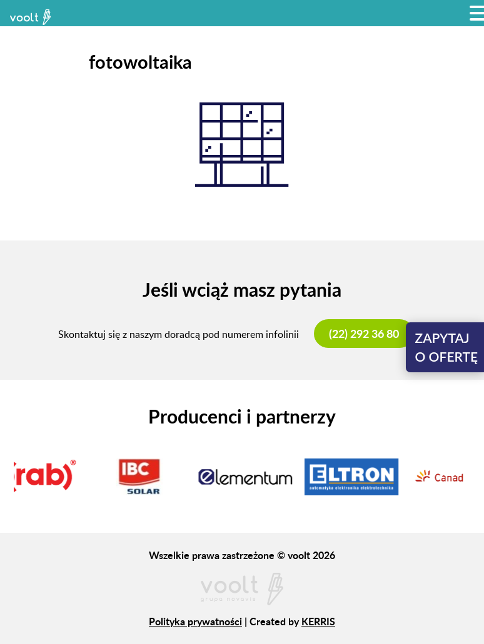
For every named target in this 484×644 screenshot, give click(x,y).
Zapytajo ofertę (446, 347)
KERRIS (318, 621)
